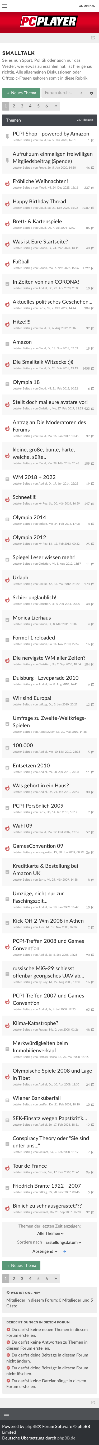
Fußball (21, 261)
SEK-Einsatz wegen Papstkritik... (50, 1118)
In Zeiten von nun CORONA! (46, 282)
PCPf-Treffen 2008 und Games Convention (48, 945)
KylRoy (43, 503)
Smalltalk (18, 53)
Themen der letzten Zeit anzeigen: (49, 1231)
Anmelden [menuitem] (87, 6)
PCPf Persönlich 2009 (38, 806)
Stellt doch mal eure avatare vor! (50, 402)
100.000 (23, 745)
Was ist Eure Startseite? (40, 242)
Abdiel (43, 288)
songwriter (46, 852)
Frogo (42, 167)
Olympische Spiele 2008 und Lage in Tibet (52, 1074)
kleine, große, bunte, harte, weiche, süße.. (44, 453)
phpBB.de (66, 1438)
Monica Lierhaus (32, 618)
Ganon (43, 248)
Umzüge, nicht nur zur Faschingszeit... (38, 897)
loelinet (43, 1152)
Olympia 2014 (29, 517)
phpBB (31, 1427)
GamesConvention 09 (38, 846)
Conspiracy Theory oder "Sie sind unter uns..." (51, 1142)
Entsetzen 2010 (31, 765)
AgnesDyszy (47, 731)
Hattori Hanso (48, 1057)
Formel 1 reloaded (34, 638)
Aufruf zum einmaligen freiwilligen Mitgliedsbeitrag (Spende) (53, 158)
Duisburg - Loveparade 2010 (46, 678)
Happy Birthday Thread (39, 201)
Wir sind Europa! (32, 698)
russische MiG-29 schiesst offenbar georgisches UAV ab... (48, 972)
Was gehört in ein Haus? (41, 785)
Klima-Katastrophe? (35, 1023)
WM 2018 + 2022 (34, 477)
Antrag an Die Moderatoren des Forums (49, 426)
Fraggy (43, 1029)
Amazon (22, 342)
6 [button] (46, 106)
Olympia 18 (26, 382)
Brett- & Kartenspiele (37, 221)
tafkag (43, 523)
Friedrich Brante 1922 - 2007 (47, 1186)
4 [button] (30, 106)
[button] (55, 106)
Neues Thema (21, 93)
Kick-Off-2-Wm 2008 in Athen (48, 921)
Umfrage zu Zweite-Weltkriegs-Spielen (49, 722)
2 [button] (14, 106)
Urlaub (20, 577)
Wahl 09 (22, 826)
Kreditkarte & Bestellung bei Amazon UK (45, 870)
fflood (42, 187)
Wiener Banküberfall (37, 1098)
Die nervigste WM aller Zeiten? (49, 658)
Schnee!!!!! (24, 497)
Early (42, 308)
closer (42, 1172)
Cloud (42, 140)
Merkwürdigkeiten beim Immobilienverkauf (40, 1047)
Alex (42, 927)
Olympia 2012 (29, 537)
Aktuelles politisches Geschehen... (52, 302)
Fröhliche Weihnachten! (40, 181)
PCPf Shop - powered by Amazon (51, 134)
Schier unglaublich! (34, 597)
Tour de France (30, 1166)
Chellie (43, 584)
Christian (44, 408)
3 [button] (22, 106)
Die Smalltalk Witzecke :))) (43, 362)
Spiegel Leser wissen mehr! (44, 557)
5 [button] (38, 106)
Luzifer (43, 1104)
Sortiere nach (49, 1242)
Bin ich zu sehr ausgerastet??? (47, 1206)
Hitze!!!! (21, 322)
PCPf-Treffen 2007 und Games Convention (48, 999)
